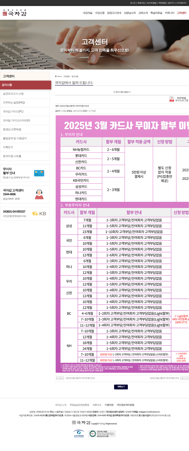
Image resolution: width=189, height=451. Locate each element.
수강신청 (99, 12)
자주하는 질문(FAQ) (14, 102)
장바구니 (171, 3)
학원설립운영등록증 (79, 404)
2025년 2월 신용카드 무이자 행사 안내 (80, 378)
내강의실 (87, 12)
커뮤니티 (169, 12)
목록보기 (121, 386)
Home (59, 76)
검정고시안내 (114, 12)
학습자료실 (156, 12)
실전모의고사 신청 (13, 93)
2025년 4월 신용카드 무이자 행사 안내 (164, 378)
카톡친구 (8, 147)
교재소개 (143, 12)
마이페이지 (181, 3)
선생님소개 (130, 12)
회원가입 (141, 3)
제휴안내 (97, 404)
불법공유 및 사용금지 (15, 138)
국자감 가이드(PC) (13, 111)
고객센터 (181, 12)
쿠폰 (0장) (162, 3)
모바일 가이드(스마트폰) (16, 120)
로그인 (133, 3)
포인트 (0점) (151, 3)
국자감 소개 (60, 404)
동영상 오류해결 (12, 129)
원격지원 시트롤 (12, 156)
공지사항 (7, 84)
